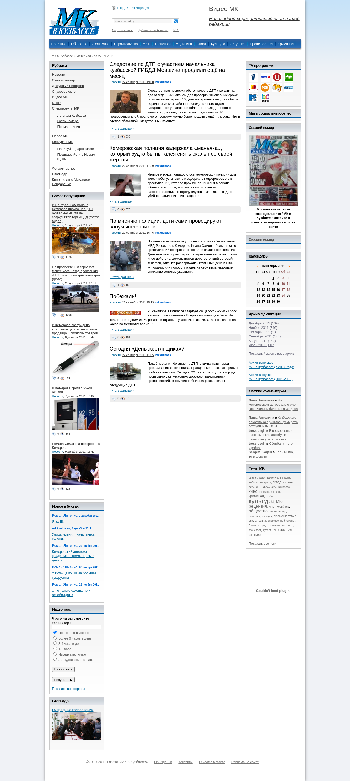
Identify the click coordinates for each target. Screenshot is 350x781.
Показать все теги (263, 543)
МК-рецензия (266, 504)
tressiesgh (257, 431)
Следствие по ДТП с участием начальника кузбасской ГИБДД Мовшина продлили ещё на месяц (167, 70)
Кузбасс (270, 496)
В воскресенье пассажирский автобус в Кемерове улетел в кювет (270, 435)
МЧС (271, 506)
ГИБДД (277, 482)
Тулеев (267, 530)
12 (258, 290)
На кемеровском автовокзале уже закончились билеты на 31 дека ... (273, 406)
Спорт (201, 44)
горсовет (288, 482)
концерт (275, 491)
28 (268, 301)
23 (278, 295)
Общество (79, 44)
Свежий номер (261, 239)
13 (263, 290)
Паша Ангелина (261, 400)
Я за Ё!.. (58, 521)
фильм (285, 529)
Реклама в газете (212, 762)
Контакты (185, 762)
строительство (275, 525)
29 (273, 301)
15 (273, 290)
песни (273, 511)
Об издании (163, 762)
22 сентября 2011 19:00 (138, 82)
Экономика (100, 44)
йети (273, 486)
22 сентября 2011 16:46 (138, 232)
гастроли (265, 482)
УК (274, 530)
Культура (218, 44)
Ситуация (237, 44)
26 (258, 301)
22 (273, 295)
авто (262, 477)
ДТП (258, 486)
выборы (254, 482)
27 (263, 301)
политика (254, 516)
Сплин (253, 525)
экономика (255, 534)
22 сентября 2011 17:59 (138, 165)
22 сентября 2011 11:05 (138, 355)
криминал (256, 496)
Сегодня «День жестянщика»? (147, 349)
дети (251, 486)
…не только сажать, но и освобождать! (71, 592)
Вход (121, 8)
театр (290, 525)
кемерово (284, 486)
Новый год (282, 506)
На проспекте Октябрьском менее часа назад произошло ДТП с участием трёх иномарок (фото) (76, 273)
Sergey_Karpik (260, 452)
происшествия (285, 516)
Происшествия (261, 44)
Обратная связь (122, 30)
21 (268, 295)
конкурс (264, 491)
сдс (251, 520)
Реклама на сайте (245, 762)
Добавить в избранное (153, 30)
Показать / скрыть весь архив (271, 354)
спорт (261, 525)
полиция (267, 516)
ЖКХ (146, 44)
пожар (282, 511)
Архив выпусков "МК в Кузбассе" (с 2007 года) (271, 365)
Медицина (184, 44)
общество (258, 511)
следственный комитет (281, 520)
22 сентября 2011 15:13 (138, 302)
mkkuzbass (163, 82)
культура (261, 500)
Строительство (126, 44)
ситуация (260, 520)
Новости (115, 82)
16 (278, 290)
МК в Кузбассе (62, 56)
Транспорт (163, 44)
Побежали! (123, 296)
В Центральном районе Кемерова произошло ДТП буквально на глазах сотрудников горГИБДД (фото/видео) (75, 213)
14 (268, 290)
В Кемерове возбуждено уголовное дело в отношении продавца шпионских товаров (75, 329)
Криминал (286, 44)
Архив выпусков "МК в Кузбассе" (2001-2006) (271, 377)
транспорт (255, 530)
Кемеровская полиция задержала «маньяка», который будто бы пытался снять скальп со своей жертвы (171, 154)
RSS (176, 30)
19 (258, 295)
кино (253, 491)
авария (253, 477)
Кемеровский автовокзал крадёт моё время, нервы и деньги (73, 556)
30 (278, 301)
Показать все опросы (68, 689)
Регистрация (140, 8)
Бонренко (285, 477)
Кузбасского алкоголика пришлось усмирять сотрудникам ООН (273, 422)
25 (288, 295)
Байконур (272, 477)
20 (263, 295)
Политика (59, 44)
